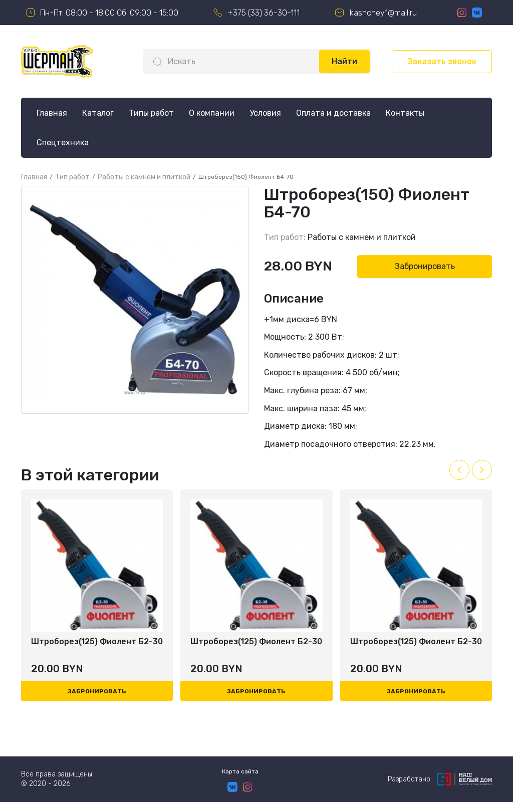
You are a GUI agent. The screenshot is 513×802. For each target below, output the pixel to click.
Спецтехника (63, 142)
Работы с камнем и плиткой (362, 237)
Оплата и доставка (333, 113)
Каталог (98, 113)
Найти (344, 61)
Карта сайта (240, 771)
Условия (265, 113)
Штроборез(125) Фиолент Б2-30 (97, 641)
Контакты (405, 113)
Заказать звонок (441, 61)
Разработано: (440, 779)
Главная (52, 113)
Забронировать (425, 266)
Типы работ (151, 113)
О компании (211, 113)
